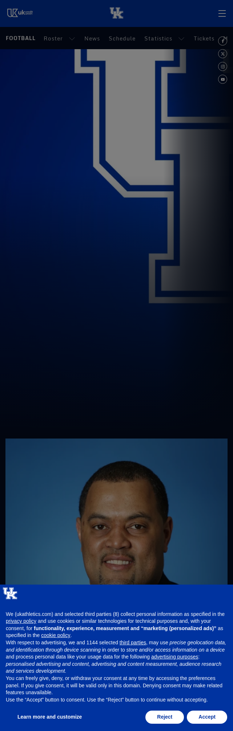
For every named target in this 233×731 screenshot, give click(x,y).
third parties (133, 642)
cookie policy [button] (55, 635)
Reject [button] (164, 717)
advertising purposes (174, 657)
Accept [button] (207, 717)
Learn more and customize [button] (49, 717)
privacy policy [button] (21, 621)
